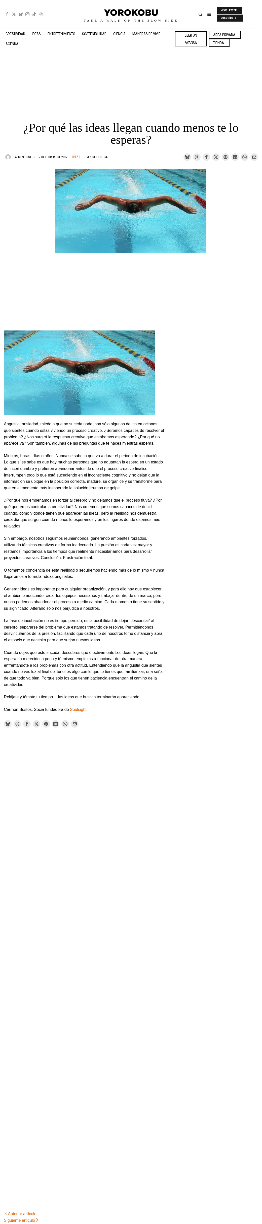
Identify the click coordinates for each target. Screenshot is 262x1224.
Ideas (76, 157)
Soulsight (78, 709)
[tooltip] (7, 14)
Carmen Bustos (24, 157)
